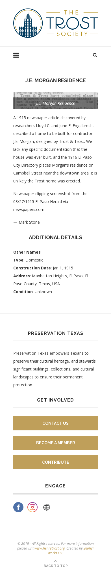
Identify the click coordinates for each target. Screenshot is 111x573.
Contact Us (55, 423)
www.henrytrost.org (49, 548)
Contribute (55, 462)
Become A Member (55, 443)
